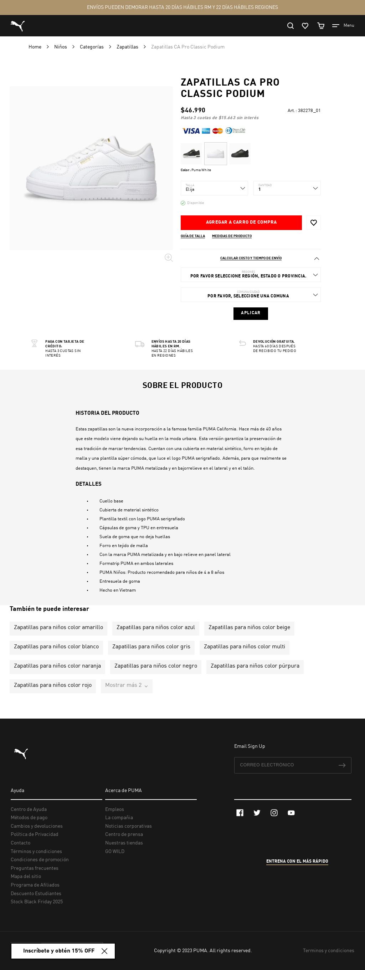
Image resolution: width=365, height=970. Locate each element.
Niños (61, 47)
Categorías (92, 47)
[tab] (251, 258)
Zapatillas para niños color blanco (56, 647)
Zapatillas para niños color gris (151, 647)
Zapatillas (128, 47)
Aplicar (251, 313)
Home (35, 47)
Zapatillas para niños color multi (244, 647)
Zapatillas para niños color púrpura (255, 666)
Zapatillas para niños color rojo (53, 685)
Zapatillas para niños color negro (155, 666)
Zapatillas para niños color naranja (57, 666)
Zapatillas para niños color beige (249, 627)
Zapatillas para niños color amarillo (58, 627)
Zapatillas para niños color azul (156, 627)
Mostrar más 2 (123, 685)
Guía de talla (193, 236)
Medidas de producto (232, 236)
